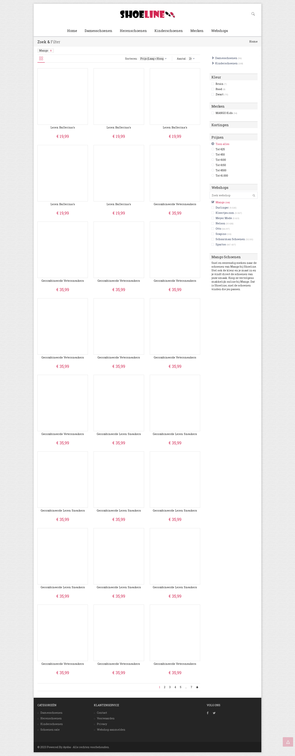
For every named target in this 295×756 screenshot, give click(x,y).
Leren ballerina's (62, 127)
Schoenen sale (50, 729)
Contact (102, 712)
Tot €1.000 (222, 175)
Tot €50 (220, 154)
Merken (197, 30)
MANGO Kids (226, 113)
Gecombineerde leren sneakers (119, 434)
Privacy (102, 724)
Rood (220, 89)
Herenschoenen (133, 30)
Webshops (219, 30)
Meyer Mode (224, 218)
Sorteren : (146, 59)
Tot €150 (221, 165)
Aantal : (186, 59)
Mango (45, 50)
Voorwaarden (106, 718)
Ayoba (67, 747)
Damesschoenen (98, 30)
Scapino (221, 234)
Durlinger (222, 207)
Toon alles (222, 144)
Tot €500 (221, 170)
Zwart (222, 94)
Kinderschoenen (168, 30)
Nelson (220, 223)
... (186, 687)
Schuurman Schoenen (230, 239)
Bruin (221, 84)
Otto (218, 228)
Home (72, 30)
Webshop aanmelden (111, 729)
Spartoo (221, 244)
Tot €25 (220, 149)
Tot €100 (221, 160)
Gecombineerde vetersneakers (175, 204)
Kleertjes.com (225, 213)
